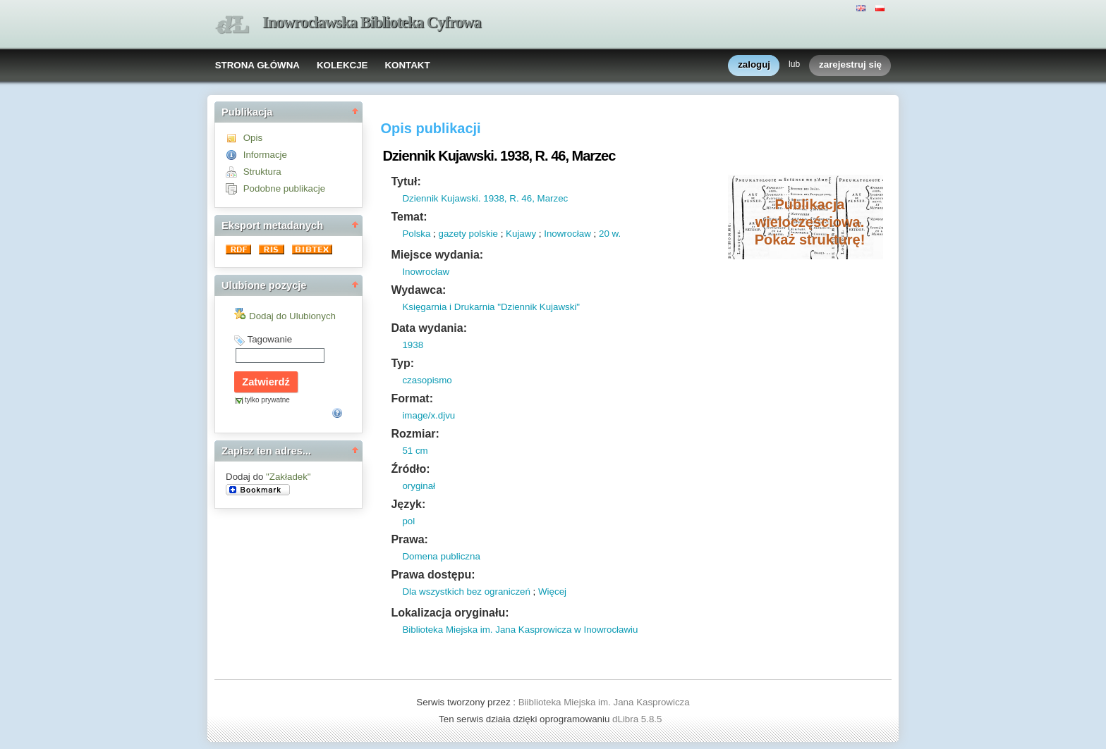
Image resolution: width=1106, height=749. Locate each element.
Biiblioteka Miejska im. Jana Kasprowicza (604, 702)
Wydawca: (418, 290)
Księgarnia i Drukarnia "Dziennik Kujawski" (491, 307)
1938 (412, 345)
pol (408, 521)
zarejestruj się (850, 65)
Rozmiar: (415, 434)
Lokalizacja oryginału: (450, 613)
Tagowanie (269, 339)
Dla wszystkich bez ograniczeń (466, 591)
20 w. (610, 233)
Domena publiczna (441, 556)
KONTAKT (407, 65)
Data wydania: (429, 328)
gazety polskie (468, 233)
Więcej (552, 591)
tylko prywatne (267, 400)
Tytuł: (405, 181)
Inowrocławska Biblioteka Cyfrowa (371, 22)
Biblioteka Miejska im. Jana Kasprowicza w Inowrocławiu (520, 629)
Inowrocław (567, 233)
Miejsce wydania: (437, 255)
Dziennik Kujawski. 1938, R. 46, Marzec (485, 198)
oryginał (418, 486)
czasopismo (426, 380)
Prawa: (409, 539)
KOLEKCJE (342, 65)
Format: (412, 398)
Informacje (265, 154)
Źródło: (410, 469)
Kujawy (521, 233)
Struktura (262, 171)
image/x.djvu (428, 415)
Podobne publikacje (284, 188)
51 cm (414, 450)
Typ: (402, 363)
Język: (408, 504)
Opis (252, 137)
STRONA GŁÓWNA (257, 65)
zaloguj (754, 65)
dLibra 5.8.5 (638, 719)
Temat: (409, 217)
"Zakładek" (288, 476)
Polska (416, 233)
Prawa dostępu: (433, 575)
